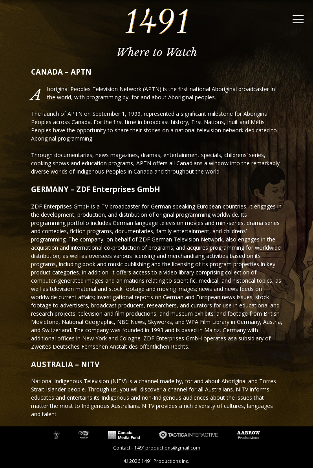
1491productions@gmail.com (167, 447)
